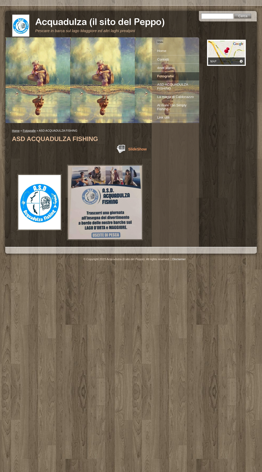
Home (16, 130)
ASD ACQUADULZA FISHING (172, 86)
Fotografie (29, 130)
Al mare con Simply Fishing (172, 107)
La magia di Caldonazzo (175, 97)
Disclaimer (179, 259)
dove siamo (166, 68)
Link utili (163, 117)
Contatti (163, 59)
